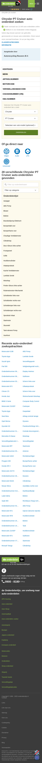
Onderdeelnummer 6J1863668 (12, 491)
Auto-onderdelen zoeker (10, 619)
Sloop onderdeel (7, 666)
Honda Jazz (6, 396)
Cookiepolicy (6, 722)
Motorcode (8, 84)
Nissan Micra (6, 486)
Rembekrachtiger (29, 456)
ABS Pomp (26, 351)
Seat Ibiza (5, 416)
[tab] (21, 69)
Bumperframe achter (30, 461)
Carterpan (26, 406)
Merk (5, 74)
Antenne (26, 451)
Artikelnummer (10, 79)
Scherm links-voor (29, 381)
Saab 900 (5, 501)
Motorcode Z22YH (8, 471)
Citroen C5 (5, 391)
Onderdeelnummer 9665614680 (13, 371)
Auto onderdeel (7, 604)
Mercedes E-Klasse (8, 436)
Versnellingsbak (28, 441)
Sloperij (4, 672)
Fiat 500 (4, 366)
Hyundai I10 (6, 426)
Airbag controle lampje (30, 416)
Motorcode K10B (7, 351)
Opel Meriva (6, 421)
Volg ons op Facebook (4, 570)
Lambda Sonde (28, 356)
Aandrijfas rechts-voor (30, 486)
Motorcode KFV (7, 386)
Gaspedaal (26, 411)
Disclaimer (5, 732)
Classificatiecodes (10, 42)
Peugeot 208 (6, 461)
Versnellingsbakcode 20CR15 (12, 441)
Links (3, 703)
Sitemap (4, 713)
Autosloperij (6, 625)
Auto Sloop (5, 609)
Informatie (6, 45)
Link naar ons (6, 708)
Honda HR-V (6, 466)
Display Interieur (28, 371)
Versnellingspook (29, 361)
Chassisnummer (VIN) (13, 94)
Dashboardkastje (28, 491)
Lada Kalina (6, 496)
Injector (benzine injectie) (31, 511)
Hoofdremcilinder (29, 516)
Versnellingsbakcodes (9, 687)
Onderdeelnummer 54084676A (12, 506)
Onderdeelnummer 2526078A (12, 521)
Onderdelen (21, 132)
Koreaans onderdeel (9, 645)
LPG (27, 156)
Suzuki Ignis (6, 361)
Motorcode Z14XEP (8, 531)
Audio (17, 156)
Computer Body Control (31, 401)
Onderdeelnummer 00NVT (11, 381)
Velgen (6, 156)
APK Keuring (6, 599)
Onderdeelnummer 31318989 (12, 431)
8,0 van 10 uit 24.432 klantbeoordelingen (16, 564)
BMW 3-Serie (6, 401)
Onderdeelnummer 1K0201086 (12, 526)
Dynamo (26, 421)
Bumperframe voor (29, 466)
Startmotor (26, 446)
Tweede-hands (7, 677)
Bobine (25, 496)
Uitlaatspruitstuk (28, 386)
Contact (4, 698)
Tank (24, 526)
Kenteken (8, 69)
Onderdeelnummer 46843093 (12, 476)
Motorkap (26, 436)
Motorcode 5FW (7, 516)
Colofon (4, 727)
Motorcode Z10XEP (8, 406)
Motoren (4, 656)
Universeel (6, 166)
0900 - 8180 (12, 581)
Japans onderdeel (8, 635)
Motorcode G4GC (8, 456)
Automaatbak (6, 614)
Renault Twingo (7, 546)
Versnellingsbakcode (14, 89)
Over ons (5, 718)
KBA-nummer (9, 99)
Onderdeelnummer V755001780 (13, 541)
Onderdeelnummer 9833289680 (13, 376)
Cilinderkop (27, 481)
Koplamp (5, 640)
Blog (3, 742)
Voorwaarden (6, 747)
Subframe (26, 376)
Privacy (4, 737)
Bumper (4, 630)
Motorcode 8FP (7, 446)
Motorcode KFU (7, 511)
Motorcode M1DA (8, 481)
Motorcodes (6, 651)
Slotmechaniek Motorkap (31, 396)
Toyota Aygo (6, 356)
